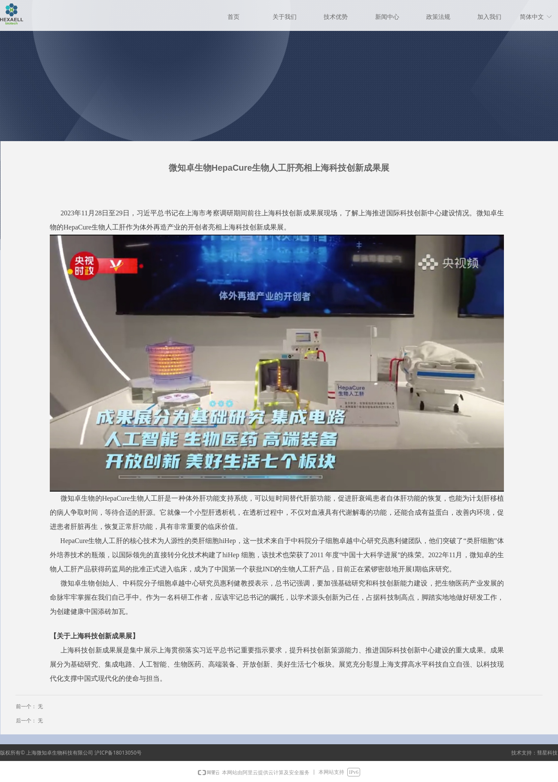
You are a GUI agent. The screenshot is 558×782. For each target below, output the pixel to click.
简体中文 (532, 17)
